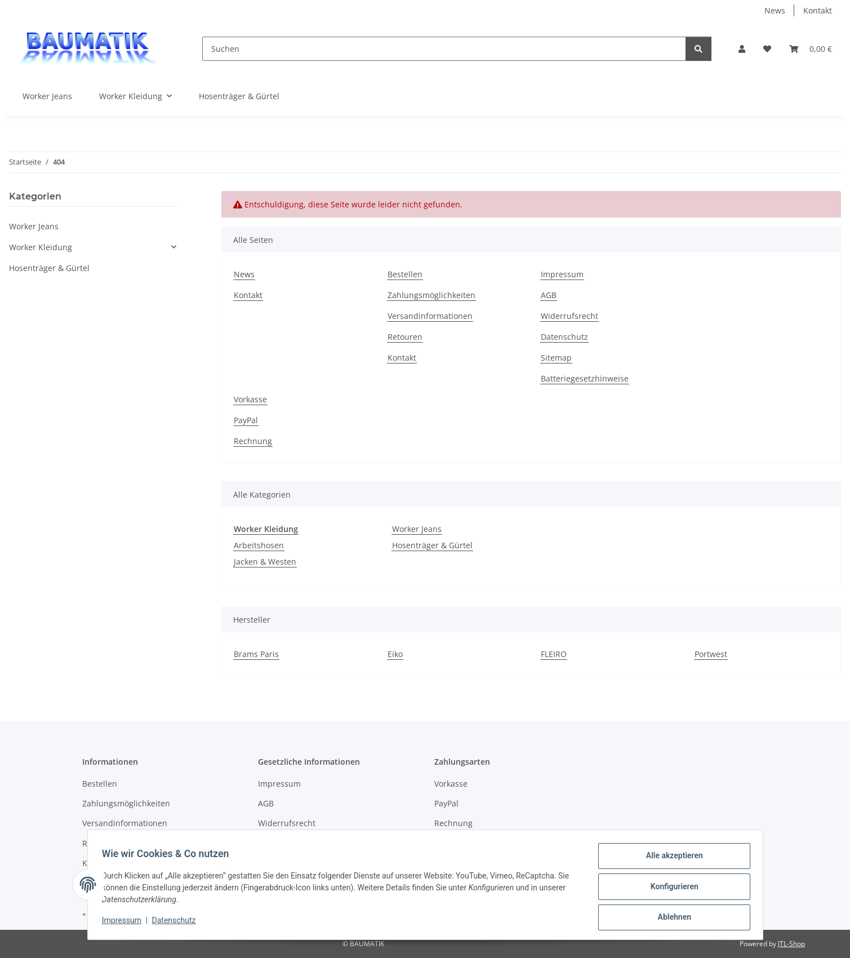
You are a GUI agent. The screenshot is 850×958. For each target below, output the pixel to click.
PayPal (246, 420)
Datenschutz (177, 923)
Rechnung (253, 441)
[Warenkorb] (810, 48)
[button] (741, 48)
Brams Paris (256, 654)
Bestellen (405, 274)
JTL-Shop (791, 943)
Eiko (395, 654)
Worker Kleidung (40, 247)
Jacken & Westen (265, 561)
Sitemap (556, 357)
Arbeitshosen (259, 545)
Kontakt (817, 10)
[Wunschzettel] (767, 48)
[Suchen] (444, 49)
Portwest (711, 654)
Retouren (405, 336)
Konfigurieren (671, 888)
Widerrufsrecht (569, 316)
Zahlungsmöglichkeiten (431, 295)
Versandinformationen (430, 316)
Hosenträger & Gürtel (432, 545)
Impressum (125, 923)
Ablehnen (670, 917)
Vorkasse (250, 399)
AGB (549, 295)
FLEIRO (554, 654)
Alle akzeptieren (670, 859)
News (774, 10)
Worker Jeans (417, 529)
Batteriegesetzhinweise (585, 378)
